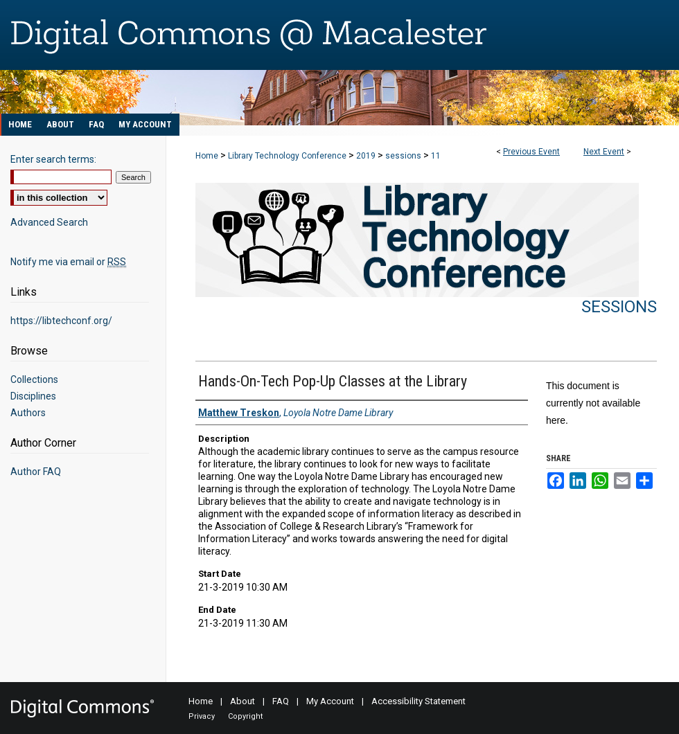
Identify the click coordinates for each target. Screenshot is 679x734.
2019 (367, 156)
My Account (330, 701)
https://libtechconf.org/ (61, 320)
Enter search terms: (53, 159)
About (242, 701)
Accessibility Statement (418, 701)
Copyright (245, 716)
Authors (28, 412)
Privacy (201, 716)
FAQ (280, 701)
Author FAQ (35, 471)
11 (436, 156)
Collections (34, 379)
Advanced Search (49, 222)
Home (206, 156)
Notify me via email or (68, 261)
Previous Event (531, 151)
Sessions (619, 306)
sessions (404, 156)
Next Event (603, 151)
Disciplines (33, 396)
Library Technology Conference (288, 156)
